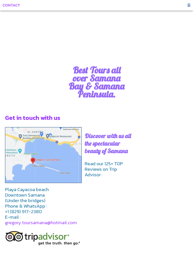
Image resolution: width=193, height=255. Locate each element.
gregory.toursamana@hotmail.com (41, 222)
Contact (11, 5)
